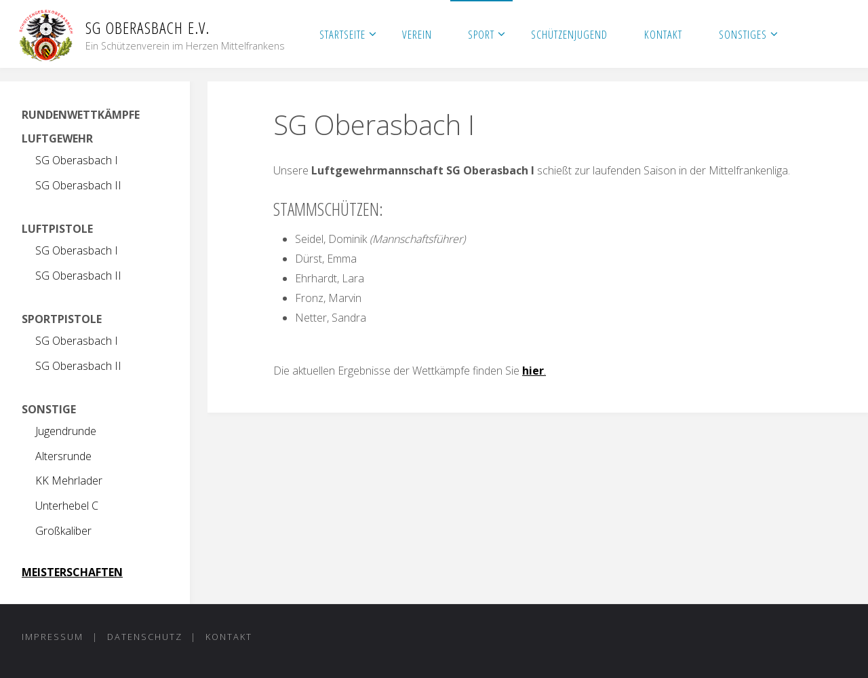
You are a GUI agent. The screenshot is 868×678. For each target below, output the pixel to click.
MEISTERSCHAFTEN (72, 572)
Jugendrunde (65, 430)
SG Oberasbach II (78, 185)
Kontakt (228, 636)
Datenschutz (144, 636)
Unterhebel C (66, 505)
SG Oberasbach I (76, 160)
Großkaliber (63, 530)
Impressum (52, 636)
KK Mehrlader (68, 480)
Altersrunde (63, 456)
